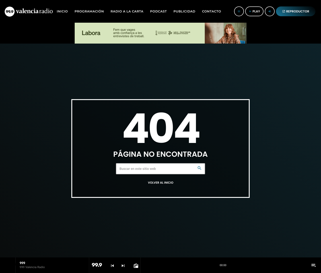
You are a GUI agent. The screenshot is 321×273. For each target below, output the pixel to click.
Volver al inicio (160, 183)
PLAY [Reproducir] (254, 11)
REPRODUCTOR (295, 11)
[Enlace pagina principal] (28, 11)
